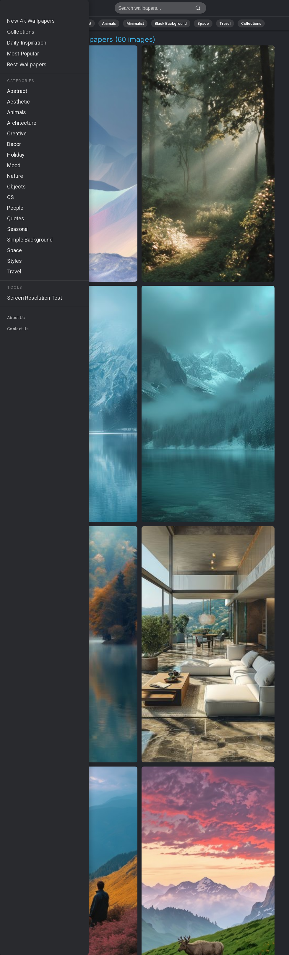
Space (203, 23)
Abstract (83, 23)
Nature (59, 23)
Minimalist (135, 23)
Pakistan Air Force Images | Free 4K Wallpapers (35, 9)
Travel (225, 23)
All (40, 23)
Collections (251, 23)
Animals (109, 23)
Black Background (171, 23)
